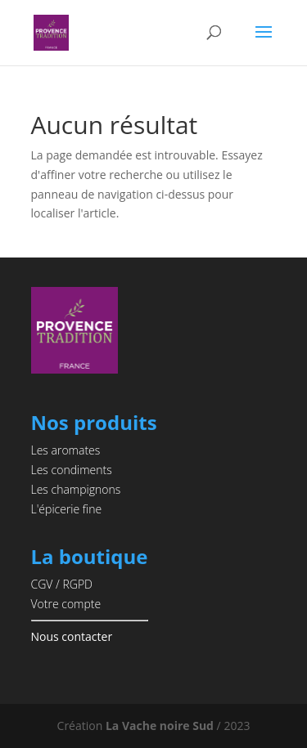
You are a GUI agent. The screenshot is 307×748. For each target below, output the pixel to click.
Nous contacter (72, 636)
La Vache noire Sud (160, 725)
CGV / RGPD (62, 584)
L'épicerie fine (66, 509)
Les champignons (76, 489)
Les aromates (66, 450)
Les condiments (71, 469)
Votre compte (66, 603)
